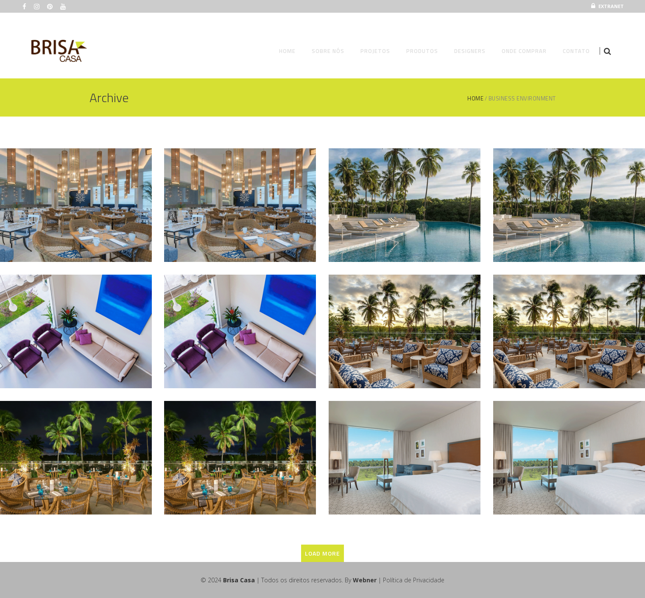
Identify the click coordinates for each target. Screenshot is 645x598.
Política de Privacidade (413, 580)
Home (475, 98)
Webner (365, 580)
